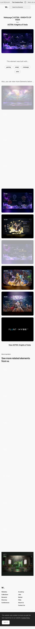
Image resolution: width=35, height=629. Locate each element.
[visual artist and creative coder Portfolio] (17, 458)
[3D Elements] (17, 378)
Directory (4, 600)
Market (20, 597)
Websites (4, 592)
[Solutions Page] (17, 512)
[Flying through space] (17, 149)
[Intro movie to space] (17, 123)
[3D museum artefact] (17, 432)
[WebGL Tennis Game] (17, 405)
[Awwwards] (6, 7)
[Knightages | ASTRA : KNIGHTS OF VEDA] (17, 200)
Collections (4, 594)
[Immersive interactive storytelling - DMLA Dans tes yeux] (17, 537)
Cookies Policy (25, 618)
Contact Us (21, 605)
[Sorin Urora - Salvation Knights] (17, 226)
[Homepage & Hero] (17, 485)
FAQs (19, 600)
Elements (4, 597)
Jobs (19, 594)
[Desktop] (17, 97)
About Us (21, 602)
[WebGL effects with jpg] (17, 175)
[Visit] (17, 564)
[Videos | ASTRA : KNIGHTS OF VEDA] (17, 329)
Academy (21, 592)
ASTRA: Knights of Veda (17, 25)
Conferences (5, 602)
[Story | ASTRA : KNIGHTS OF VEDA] (17, 252)
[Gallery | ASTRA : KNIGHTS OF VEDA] (17, 278)
